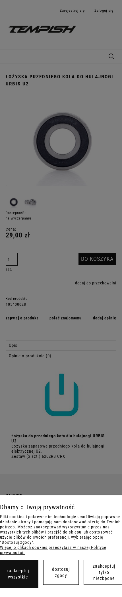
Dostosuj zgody (61, 572)
